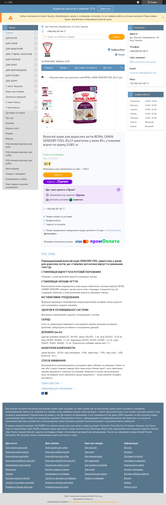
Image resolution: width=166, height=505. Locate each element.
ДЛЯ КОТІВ (11, 38)
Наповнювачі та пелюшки (57, 473)
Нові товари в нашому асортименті (17, 186)
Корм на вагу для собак (56, 447)
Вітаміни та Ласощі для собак (59, 482)
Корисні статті (12, 128)
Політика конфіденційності (106, 502)
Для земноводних (93, 456)
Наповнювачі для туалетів (18, 465)
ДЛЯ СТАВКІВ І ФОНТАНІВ (19, 54)
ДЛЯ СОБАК (12, 43)
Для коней (90, 469)
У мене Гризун (13, 107)
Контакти (10, 123)
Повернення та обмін (16, 179)
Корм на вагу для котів (16, 447)
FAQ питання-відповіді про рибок (19, 162)
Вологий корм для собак (57, 456)
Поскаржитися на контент (81, 502)
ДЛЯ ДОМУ (11, 80)
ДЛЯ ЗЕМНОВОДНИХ (16, 70)
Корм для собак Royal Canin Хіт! (60, 460)
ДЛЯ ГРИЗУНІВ (13, 59)
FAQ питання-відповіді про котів (19, 145)
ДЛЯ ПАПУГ (11, 64)
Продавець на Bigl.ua (83, 499)
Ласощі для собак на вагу (57, 465)
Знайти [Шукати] (116, 37)
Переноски (11, 469)
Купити (58, 174)
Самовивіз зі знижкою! (135, 460)
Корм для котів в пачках (17, 452)
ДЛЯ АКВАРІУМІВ (14, 48)
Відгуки (9, 138)
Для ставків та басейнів (96, 465)
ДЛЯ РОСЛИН (12, 75)
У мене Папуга (13, 102)
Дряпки (9, 473)
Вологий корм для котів (17, 456)
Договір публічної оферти (136, 473)
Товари (9, 32)
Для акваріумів (92, 460)
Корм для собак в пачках (57, 452)
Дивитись (105, 8)
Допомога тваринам (16, 96)
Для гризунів (91, 447)
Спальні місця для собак (56, 487)
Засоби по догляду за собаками (60, 478)
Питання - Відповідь (133, 469)
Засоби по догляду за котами (20, 482)
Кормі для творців (15, 91)
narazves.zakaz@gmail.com (143, 72)
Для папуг (89, 452)
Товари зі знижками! (16, 173)
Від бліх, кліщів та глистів (18, 478)
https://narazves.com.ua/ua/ (143, 61)
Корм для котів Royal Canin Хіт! (20, 460)
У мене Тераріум (14, 86)
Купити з (57, 181)
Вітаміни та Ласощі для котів (19, 487)
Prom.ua (98, 496)
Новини (9, 133)
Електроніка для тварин (96, 473)
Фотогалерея (12, 168)
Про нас (10, 117)
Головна (49, 67)
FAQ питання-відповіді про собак (19, 154)
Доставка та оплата (15, 112)
